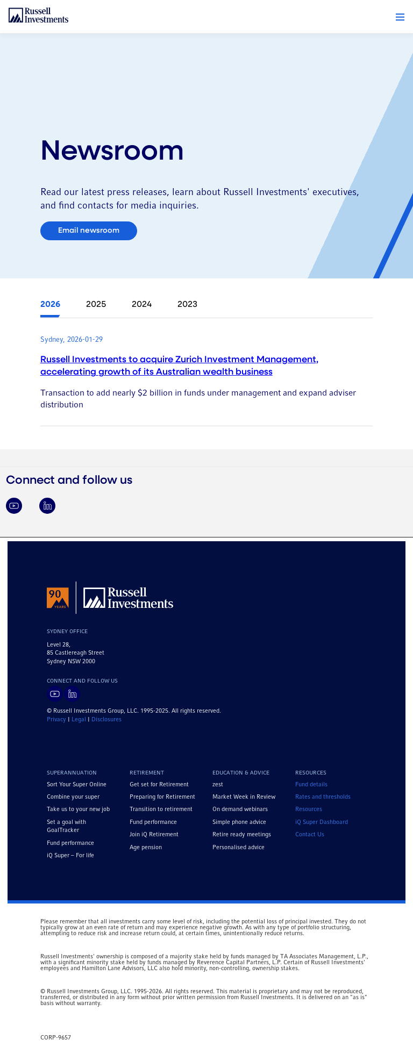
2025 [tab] (96, 304)
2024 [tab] (142, 304)
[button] (400, 17)
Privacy (56, 719)
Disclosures (106, 719)
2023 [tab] (187, 304)
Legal (79, 719)
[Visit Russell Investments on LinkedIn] (47, 506)
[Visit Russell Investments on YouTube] (14, 506)
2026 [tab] (50, 304)
